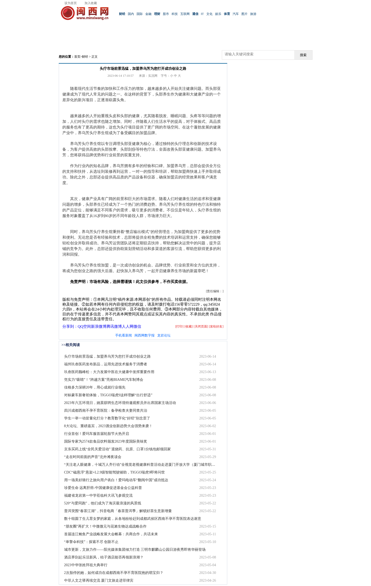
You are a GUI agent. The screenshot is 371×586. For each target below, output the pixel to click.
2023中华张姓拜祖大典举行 (85, 565)
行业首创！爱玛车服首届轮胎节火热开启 (96, 434)
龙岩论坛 (164, 335)
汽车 (236, 14)
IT (202, 14)
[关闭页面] (201, 326)
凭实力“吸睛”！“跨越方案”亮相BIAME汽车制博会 (104, 380)
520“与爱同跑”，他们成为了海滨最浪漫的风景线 (102, 503)
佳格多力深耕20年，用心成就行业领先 (94, 387)
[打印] (179, 326)
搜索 (303, 55)
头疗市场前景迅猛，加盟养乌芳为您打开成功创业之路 (107, 356)
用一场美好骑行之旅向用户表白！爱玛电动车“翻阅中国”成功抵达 (116, 480)
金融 (148, 14)
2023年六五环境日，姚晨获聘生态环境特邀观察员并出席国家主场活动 (120, 403)
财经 (122, 14)
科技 (175, 14)
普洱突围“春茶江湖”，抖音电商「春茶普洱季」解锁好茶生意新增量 (118, 511)
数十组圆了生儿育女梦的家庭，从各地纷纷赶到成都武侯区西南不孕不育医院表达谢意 (132, 519)
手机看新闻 (123, 335)
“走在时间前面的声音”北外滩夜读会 (92, 457)
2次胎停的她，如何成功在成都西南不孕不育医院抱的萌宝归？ (113, 573)
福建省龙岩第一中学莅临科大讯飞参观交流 (98, 495)
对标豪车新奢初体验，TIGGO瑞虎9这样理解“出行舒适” (108, 395)
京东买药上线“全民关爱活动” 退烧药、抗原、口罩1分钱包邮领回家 (117, 449)
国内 (131, 14)
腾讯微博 (114, 326)
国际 (140, 14)
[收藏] (188, 326)
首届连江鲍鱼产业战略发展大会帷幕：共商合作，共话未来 (111, 534)
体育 (227, 14)
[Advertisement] (185, 38)
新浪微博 (98, 326)
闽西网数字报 (144, 335)
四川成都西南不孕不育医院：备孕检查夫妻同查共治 (105, 410)
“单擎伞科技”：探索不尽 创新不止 (91, 542)
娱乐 (218, 14)
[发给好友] (216, 326)
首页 (77, 56)
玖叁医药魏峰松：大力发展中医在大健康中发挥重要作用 (109, 372)
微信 (137, 326)
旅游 (253, 14)
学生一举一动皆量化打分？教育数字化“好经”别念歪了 (107, 418)
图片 (244, 14)
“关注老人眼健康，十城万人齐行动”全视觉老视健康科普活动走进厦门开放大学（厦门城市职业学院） (145, 465)
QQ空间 (84, 326)
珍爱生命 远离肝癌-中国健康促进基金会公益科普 (103, 488)
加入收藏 (91, 3)
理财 (157, 14)
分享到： (70, 326)
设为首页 (70, 3)
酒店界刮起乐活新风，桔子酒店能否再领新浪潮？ (104, 557)
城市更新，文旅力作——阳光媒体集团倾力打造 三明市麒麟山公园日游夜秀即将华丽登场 (135, 549)
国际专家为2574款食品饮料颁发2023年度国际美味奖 (105, 441)
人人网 (127, 326)
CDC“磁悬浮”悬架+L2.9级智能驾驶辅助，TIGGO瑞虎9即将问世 (114, 472)
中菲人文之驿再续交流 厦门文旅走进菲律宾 (99, 580)
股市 (166, 14)
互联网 (185, 14)
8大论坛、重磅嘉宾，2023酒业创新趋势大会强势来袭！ (108, 426)
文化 (209, 14)
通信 (195, 14)
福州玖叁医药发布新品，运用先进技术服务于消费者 (105, 364)
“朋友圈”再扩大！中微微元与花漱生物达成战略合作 (105, 526)
